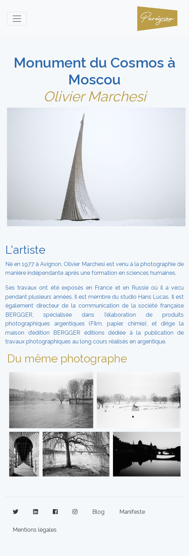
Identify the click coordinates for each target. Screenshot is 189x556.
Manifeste (132, 511)
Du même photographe (67, 358)
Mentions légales (35, 529)
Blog (98, 511)
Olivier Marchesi (94, 96)
